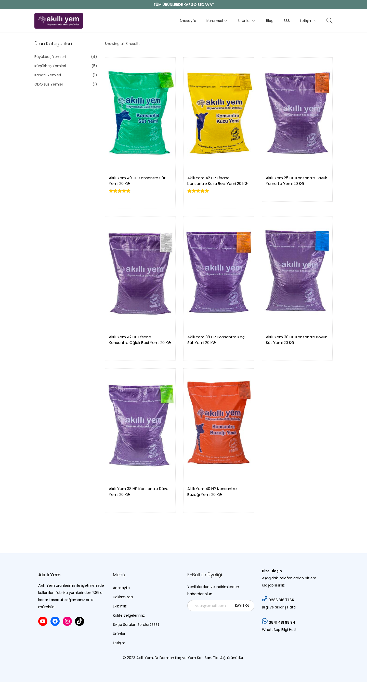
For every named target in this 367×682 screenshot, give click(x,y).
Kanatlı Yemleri (47, 75)
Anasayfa (121, 587)
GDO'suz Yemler (48, 84)
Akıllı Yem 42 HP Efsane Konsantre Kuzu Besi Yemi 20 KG (217, 180)
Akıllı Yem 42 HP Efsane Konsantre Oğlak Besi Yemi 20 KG (140, 339)
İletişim (119, 642)
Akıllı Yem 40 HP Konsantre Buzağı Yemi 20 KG (212, 491)
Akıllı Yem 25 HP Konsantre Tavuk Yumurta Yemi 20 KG (296, 180)
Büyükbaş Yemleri (50, 56)
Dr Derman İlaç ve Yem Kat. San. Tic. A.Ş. (191, 657)
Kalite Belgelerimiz (129, 615)
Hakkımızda (123, 597)
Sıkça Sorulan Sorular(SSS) (136, 624)
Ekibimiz (120, 606)
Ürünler (119, 633)
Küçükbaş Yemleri (50, 65)
